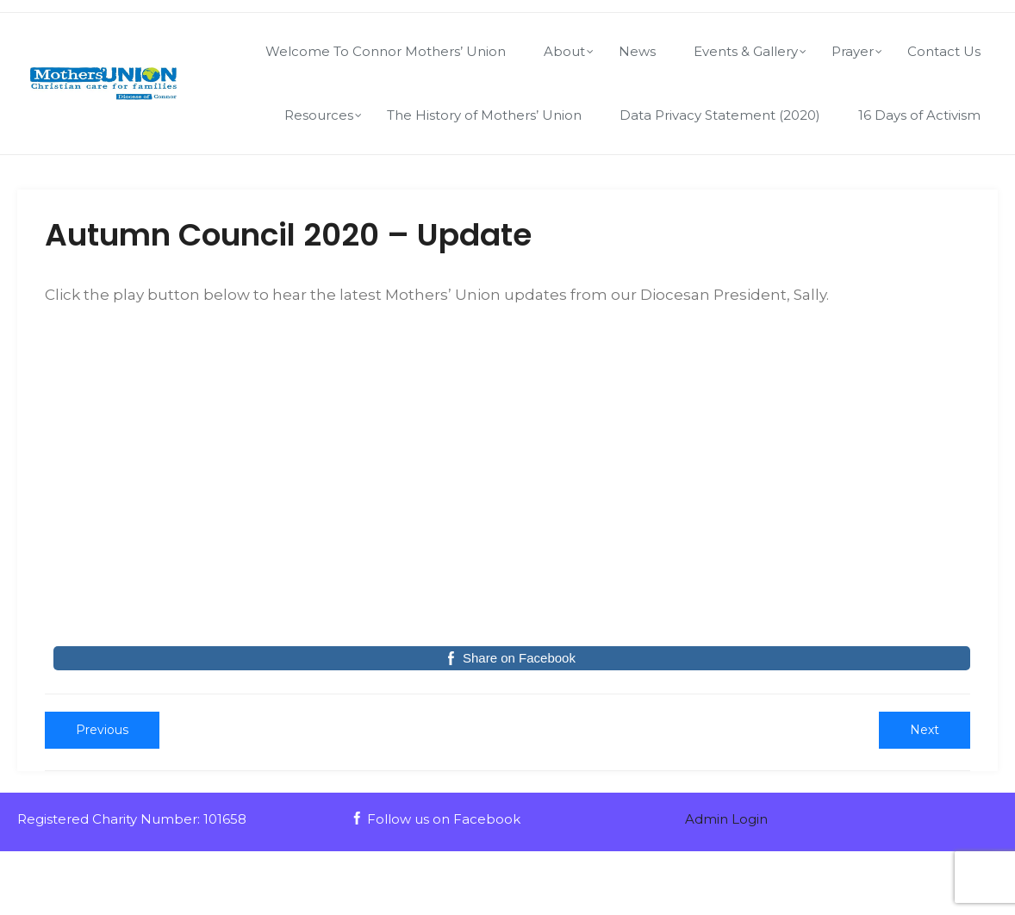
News (637, 51)
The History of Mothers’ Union (484, 115)
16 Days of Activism (919, 115)
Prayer (852, 51)
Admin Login (726, 819)
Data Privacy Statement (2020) (720, 115)
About (564, 51)
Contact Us (944, 51)
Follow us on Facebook (435, 819)
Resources (318, 115)
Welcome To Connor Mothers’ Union (385, 51)
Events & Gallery (746, 51)
